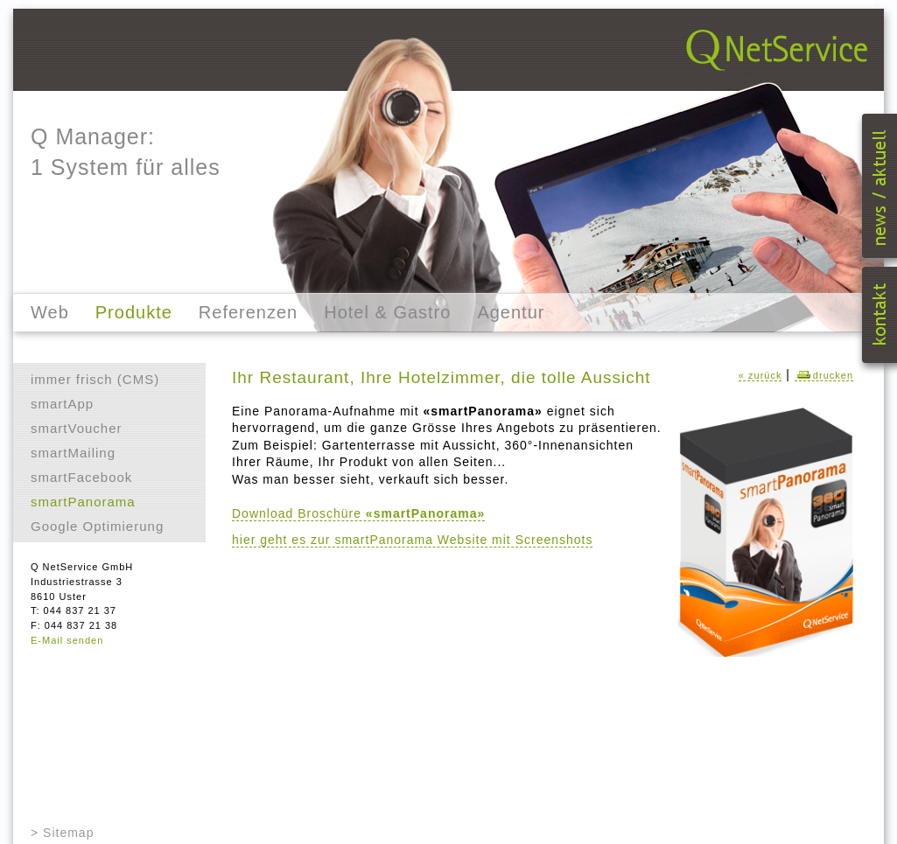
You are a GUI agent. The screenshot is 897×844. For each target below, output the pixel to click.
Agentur (510, 312)
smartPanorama (83, 501)
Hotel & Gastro (387, 312)
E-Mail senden (67, 640)
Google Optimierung (97, 526)
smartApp (62, 403)
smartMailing (73, 452)
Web (50, 312)
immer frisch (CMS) (95, 379)
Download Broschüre (358, 513)
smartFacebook (81, 477)
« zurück (760, 375)
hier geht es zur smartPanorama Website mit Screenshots (412, 540)
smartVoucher (77, 428)
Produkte (133, 312)
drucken (824, 375)
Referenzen (248, 312)
